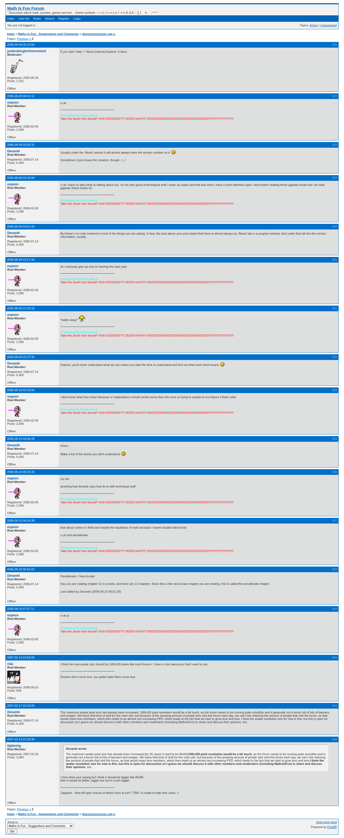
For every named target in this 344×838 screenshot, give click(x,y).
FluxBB (332, 827)
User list (24, 18)
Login (77, 18)
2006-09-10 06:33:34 (20, 471)
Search (49, 18)
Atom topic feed (326, 822)
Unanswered (328, 25)
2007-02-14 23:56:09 (20, 657)
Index (11, 18)
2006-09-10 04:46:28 (20, 438)
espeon (13, 102)
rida (10, 664)
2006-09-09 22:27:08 (20, 259)
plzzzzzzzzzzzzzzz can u (98, 34)
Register (63, 18)
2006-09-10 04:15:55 (20, 390)
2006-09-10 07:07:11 (20, 608)
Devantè (13, 151)
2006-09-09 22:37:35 (20, 357)
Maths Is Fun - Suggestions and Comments (48, 34)
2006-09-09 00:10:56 (20, 44)
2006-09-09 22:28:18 (20, 308)
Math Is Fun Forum (25, 8)
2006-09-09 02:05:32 (20, 144)
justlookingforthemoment (26, 51)
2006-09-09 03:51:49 (20, 226)
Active (314, 25)
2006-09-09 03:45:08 (20, 177)
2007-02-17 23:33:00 (20, 705)
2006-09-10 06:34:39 (20, 520)
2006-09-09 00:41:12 (20, 96)
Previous (22, 38)
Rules (37, 18)
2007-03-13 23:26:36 (20, 739)
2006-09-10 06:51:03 (20, 569)
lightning (14, 746)
